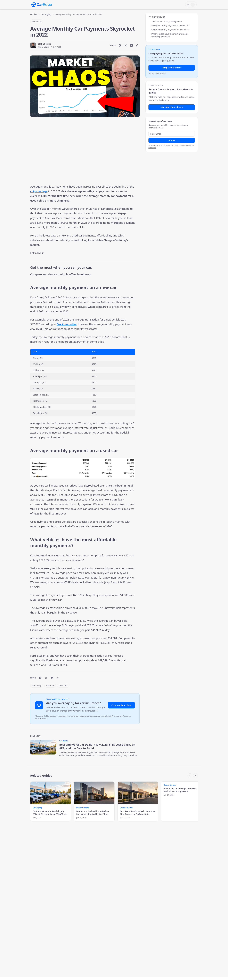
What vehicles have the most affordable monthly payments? (169, 35)
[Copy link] (137, 45)
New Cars (50, 685)
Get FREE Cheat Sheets (172, 107)
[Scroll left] (190, 775)
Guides (33, 14)
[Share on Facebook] (119, 45)
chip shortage (38, 191)
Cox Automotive (66, 324)
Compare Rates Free (121, 705)
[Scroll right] (195, 775)
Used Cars (63, 685)
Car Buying (46, 14)
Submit (171, 140)
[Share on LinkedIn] (131, 45)
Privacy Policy (179, 145)
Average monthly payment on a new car (170, 25)
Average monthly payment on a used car (170, 29)
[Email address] (171, 134)
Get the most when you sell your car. (167, 21)
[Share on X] (125, 45)
